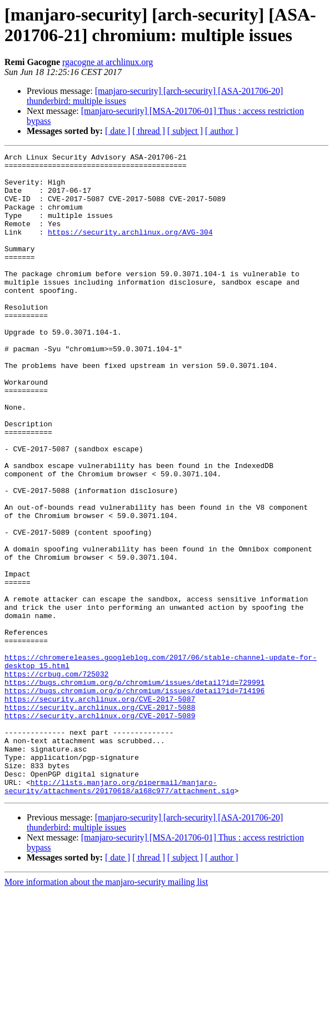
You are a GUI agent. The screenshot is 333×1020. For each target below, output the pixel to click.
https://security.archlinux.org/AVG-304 (130, 248)
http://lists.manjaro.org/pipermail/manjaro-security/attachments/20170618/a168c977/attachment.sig (119, 914)
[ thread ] (148, 131)
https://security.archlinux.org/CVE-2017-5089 (99, 829)
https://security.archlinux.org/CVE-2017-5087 (99, 809)
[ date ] (117, 131)
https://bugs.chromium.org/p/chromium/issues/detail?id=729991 (134, 789)
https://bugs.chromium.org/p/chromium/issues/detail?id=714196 (134, 799)
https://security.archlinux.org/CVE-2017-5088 (99, 819)
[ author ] (221, 131)
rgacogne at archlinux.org (107, 62)
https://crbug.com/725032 (56, 779)
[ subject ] (185, 131)
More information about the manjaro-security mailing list (106, 1010)
